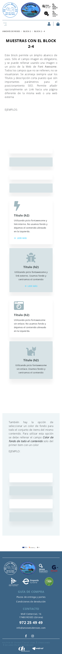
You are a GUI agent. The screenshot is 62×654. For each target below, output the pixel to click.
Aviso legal (29, 642)
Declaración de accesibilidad (19, 645)
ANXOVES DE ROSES (11, 31)
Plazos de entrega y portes (31, 596)
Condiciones (44, 642)
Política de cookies (12, 642)
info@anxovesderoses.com (31, 627)
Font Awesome (47, 66)
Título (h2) (24, 226)
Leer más (23, 244)
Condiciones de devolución (31, 601)
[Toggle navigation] (4, 24)
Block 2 (27, 31)
